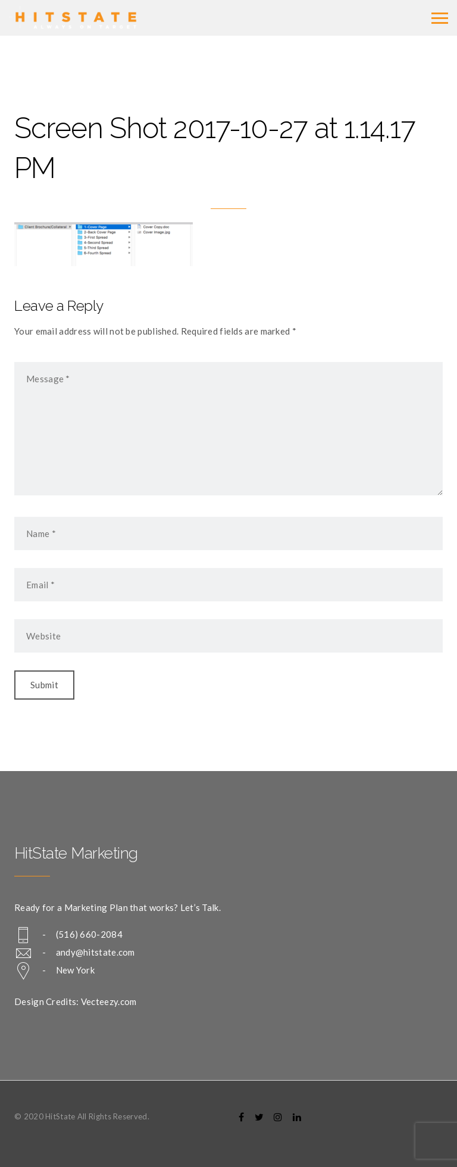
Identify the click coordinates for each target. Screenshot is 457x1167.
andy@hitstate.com (95, 952)
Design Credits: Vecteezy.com (75, 1001)
